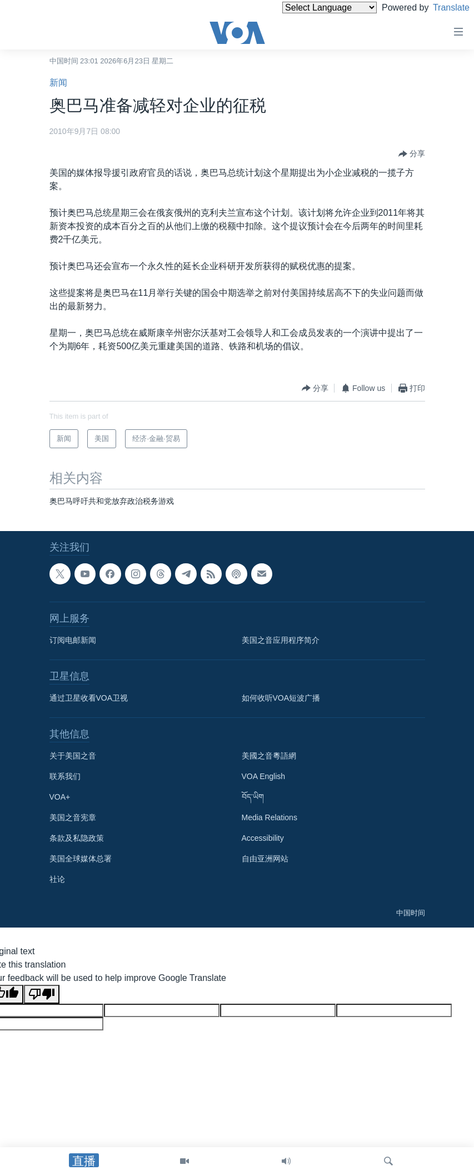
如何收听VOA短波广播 (281, 697)
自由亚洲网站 (265, 858)
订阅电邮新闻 (72, 640)
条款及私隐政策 (76, 838)
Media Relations (269, 817)
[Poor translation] (41, 994)
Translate (441, 7)
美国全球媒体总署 (80, 858)
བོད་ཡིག (253, 796)
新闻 (58, 82)
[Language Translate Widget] (310, 7)
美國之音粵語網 (269, 755)
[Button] (411, 154)
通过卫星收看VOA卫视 (88, 697)
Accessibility (263, 838)
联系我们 (65, 776)
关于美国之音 (72, 755)
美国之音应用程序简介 (281, 640)
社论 (57, 879)
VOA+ (60, 796)
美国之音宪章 (72, 817)
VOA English (264, 776)
